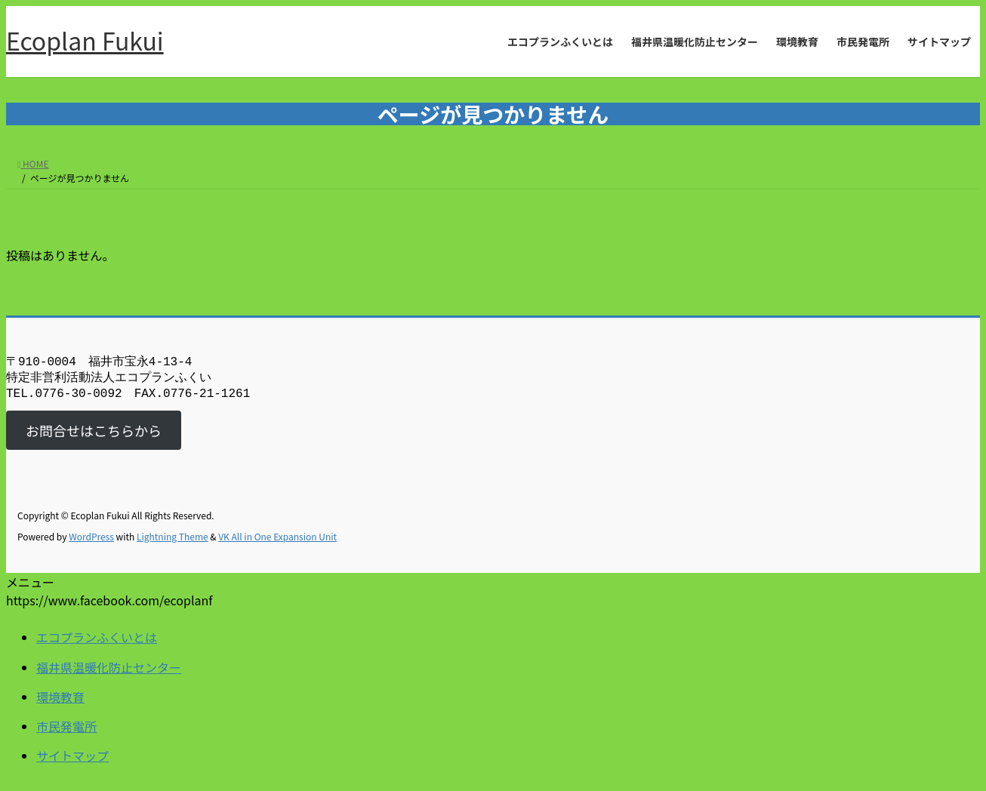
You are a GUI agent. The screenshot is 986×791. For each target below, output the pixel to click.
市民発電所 (66, 731)
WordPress (91, 540)
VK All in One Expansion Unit (277, 540)
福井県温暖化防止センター (108, 672)
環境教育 (60, 701)
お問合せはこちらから (94, 435)
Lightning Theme (172, 540)
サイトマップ (72, 760)
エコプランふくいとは (96, 641)
